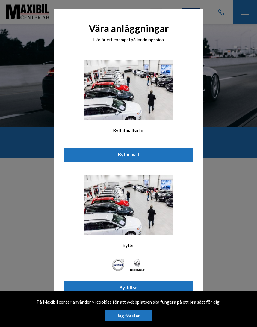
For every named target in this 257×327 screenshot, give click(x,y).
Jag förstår (128, 315)
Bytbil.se (129, 287)
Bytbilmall (128, 154)
